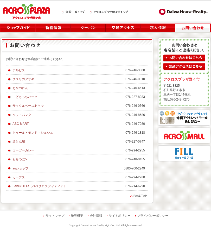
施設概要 (77, 216)
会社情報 (96, 216)
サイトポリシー (120, 216)
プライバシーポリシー (152, 216)
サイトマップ (55, 216)
